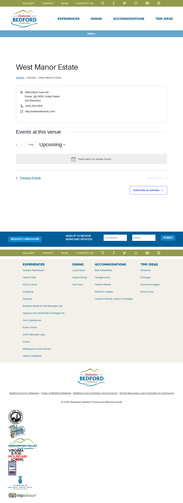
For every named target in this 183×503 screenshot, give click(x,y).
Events (48, 3)
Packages (145, 277)
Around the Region (150, 284)
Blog (64, 3)
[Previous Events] (17, 145)
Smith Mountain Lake (34, 334)
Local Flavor (78, 270)
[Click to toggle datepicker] (52, 144)
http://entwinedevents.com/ (40, 111)
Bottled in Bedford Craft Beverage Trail (42, 306)
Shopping (28, 291)
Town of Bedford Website (56, 393)
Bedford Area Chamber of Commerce (95, 393)
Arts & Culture (30, 284)
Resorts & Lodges (104, 291)
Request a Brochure (25, 239)
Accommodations (128, 18)
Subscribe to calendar (146, 190)
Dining (96, 18)
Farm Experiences (32, 320)
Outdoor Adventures (33, 270)
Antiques (27, 298)
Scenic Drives (30, 327)
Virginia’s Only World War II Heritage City (44, 313)
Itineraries (145, 270)
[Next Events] (22, 145)
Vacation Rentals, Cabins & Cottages (114, 298)
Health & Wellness (32, 356)
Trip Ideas (164, 18)
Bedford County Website (24, 393)
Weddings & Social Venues (37, 348)
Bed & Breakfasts (103, 270)
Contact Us (84, 3)
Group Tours (147, 291)
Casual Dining (79, 277)
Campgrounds (102, 277)
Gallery (29, 3)
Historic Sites (29, 277)
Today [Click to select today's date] (31, 144)
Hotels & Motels (103, 284)
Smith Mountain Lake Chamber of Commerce (147, 393)
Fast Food (77, 284)
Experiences (69, 18)
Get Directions (33, 100)
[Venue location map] (129, 104)
